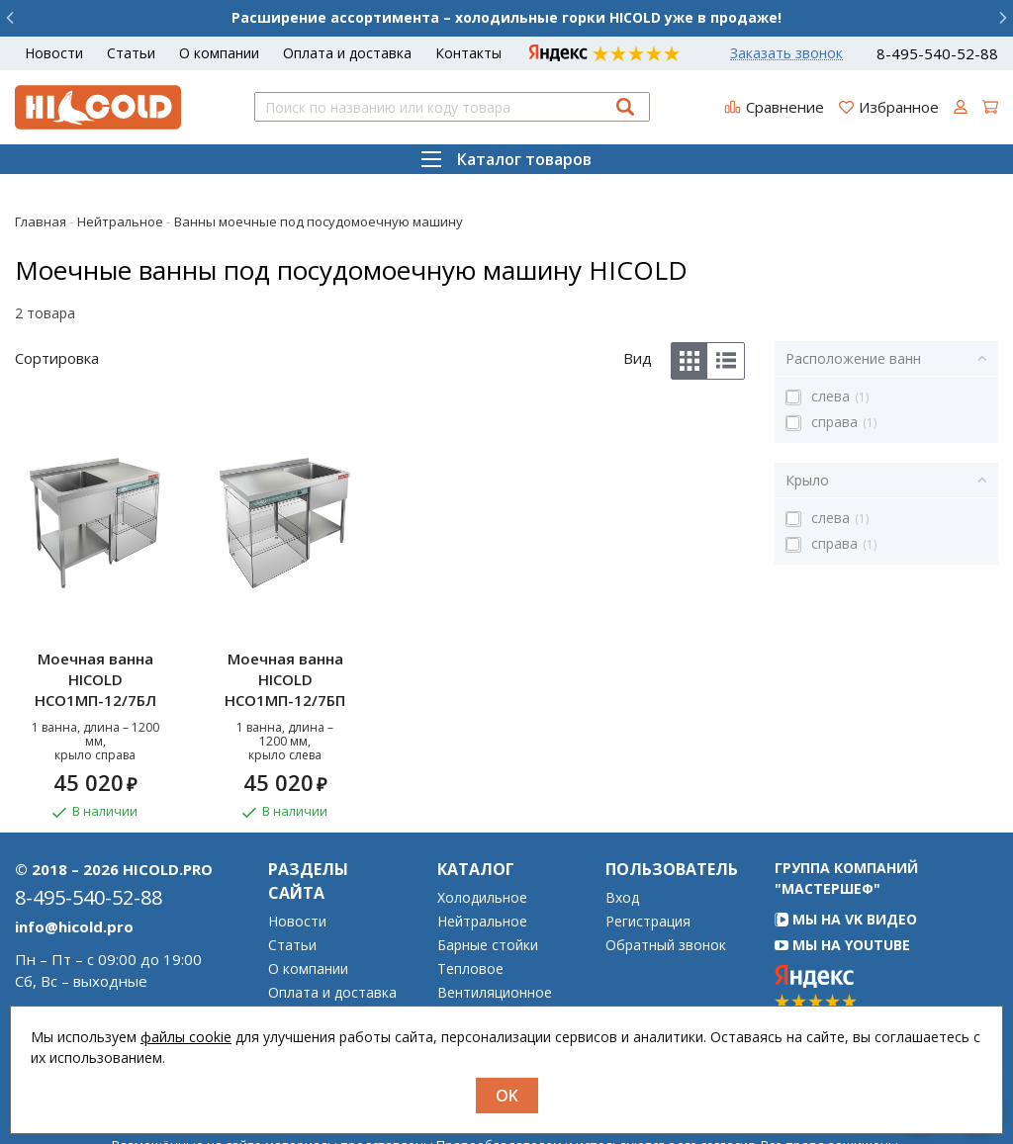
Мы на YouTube (842, 898)
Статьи (131, 53)
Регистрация (648, 875)
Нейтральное (482, 875)
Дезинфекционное (499, 970)
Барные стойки (487, 899)
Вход (622, 851)
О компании (219, 53)
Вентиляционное (494, 946)
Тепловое (470, 922)
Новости (54, 53)
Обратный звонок (665, 899)
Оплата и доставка (347, 53)
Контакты (468, 53)
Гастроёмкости (489, 994)
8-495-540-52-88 (937, 53)
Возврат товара (323, 994)
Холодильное (482, 851)
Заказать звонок (786, 53)
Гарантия (299, 970)
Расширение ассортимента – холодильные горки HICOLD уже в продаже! (506, 17)
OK (507, 1095)
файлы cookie (185, 1036)
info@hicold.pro (74, 880)
